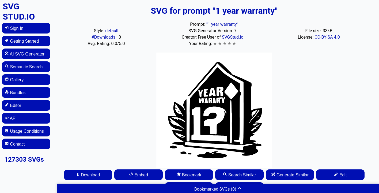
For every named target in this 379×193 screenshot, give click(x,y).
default (112, 30)
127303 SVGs (24, 159)
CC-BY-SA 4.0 (327, 37)
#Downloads (104, 37)
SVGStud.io (232, 37)
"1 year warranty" (222, 24)
